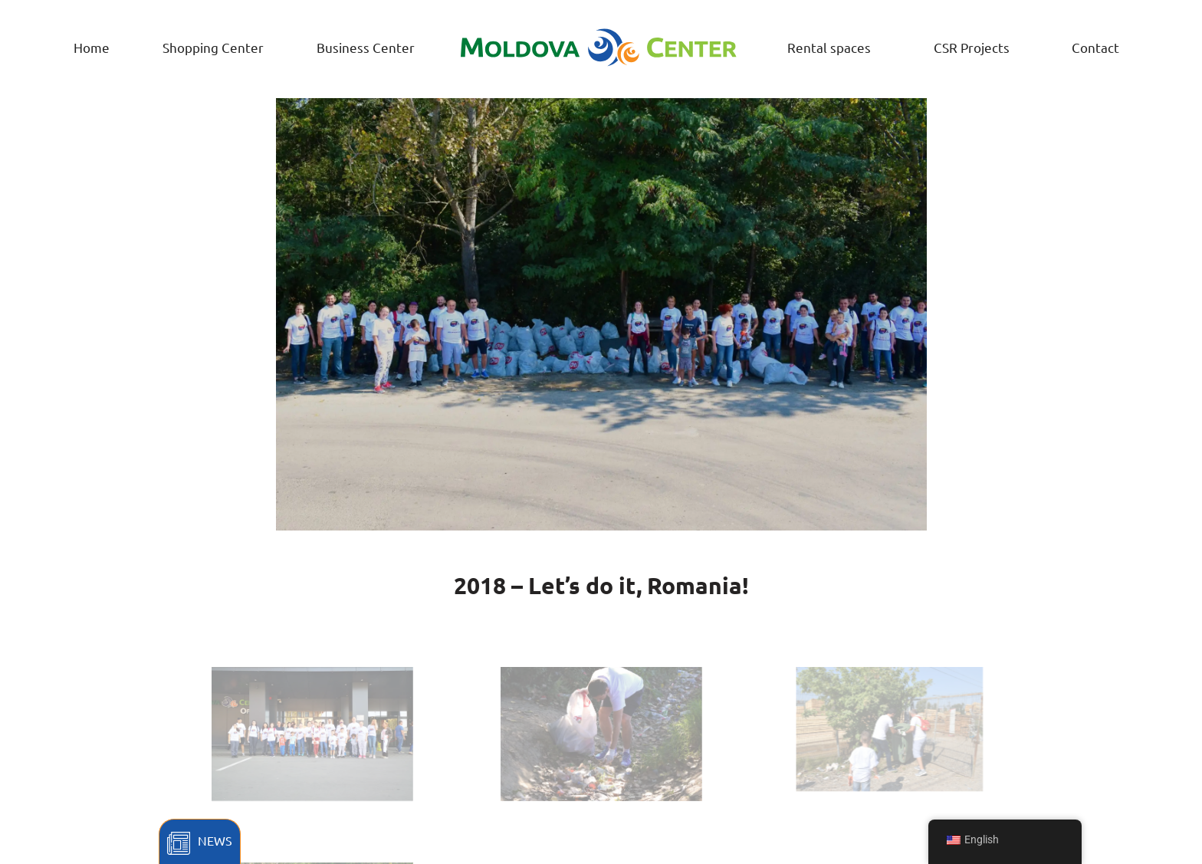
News (215, 840)
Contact (1095, 47)
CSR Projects (972, 47)
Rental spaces (829, 47)
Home (92, 47)
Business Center (366, 47)
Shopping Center (213, 47)
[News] (178, 843)
